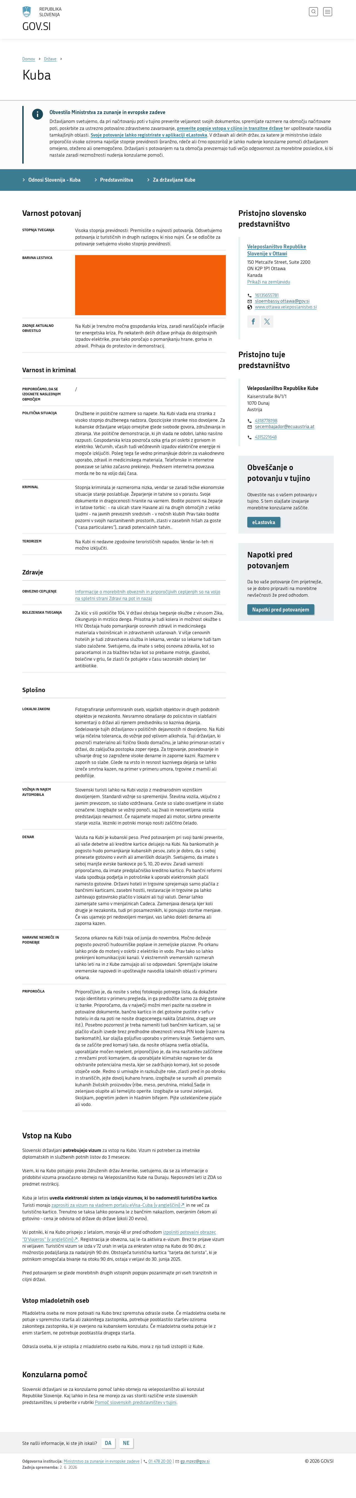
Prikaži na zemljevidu (268, 282)
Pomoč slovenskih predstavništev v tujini (135, 1402)
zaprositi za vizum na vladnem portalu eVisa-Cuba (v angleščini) (115, 1205)
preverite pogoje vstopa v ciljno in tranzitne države (230, 128)
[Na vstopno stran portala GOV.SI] (57, 18)
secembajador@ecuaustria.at (285, 426)
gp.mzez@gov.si (195, 1461)
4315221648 (266, 437)
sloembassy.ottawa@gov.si (282, 301)
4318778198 (266, 420)
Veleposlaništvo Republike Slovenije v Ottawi (276, 250)
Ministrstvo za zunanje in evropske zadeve (102, 1461)
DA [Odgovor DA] (108, 1443)
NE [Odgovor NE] (126, 1443)
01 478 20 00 (160, 1461)
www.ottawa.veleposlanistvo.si (286, 307)
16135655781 (267, 295)
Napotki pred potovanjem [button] (280, 609)
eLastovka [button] (263, 522)
